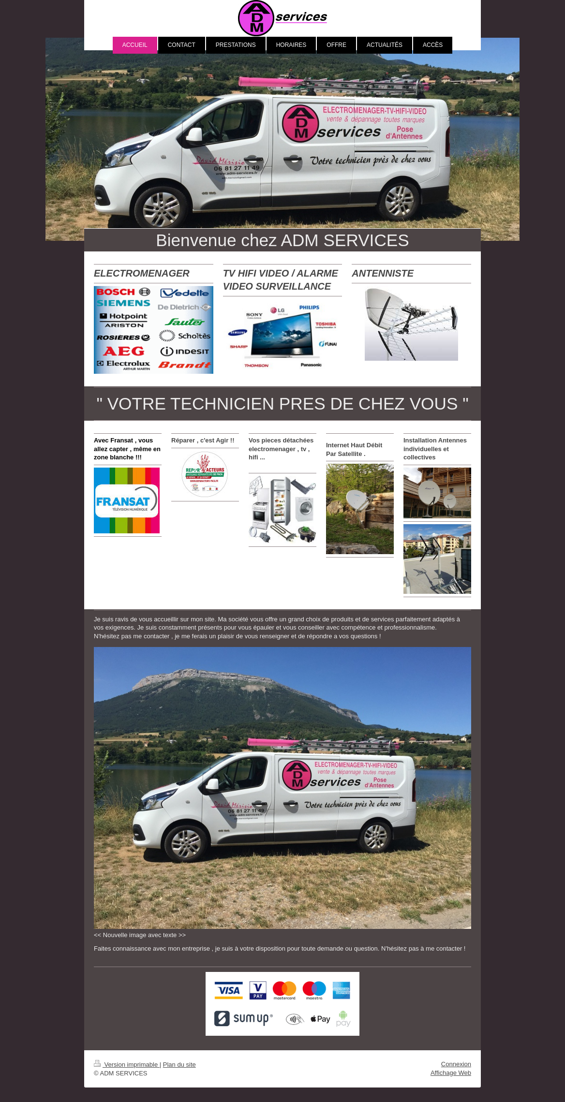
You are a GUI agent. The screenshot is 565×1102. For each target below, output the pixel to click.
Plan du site (179, 1064)
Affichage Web (451, 1072)
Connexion (456, 1064)
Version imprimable (127, 1064)
